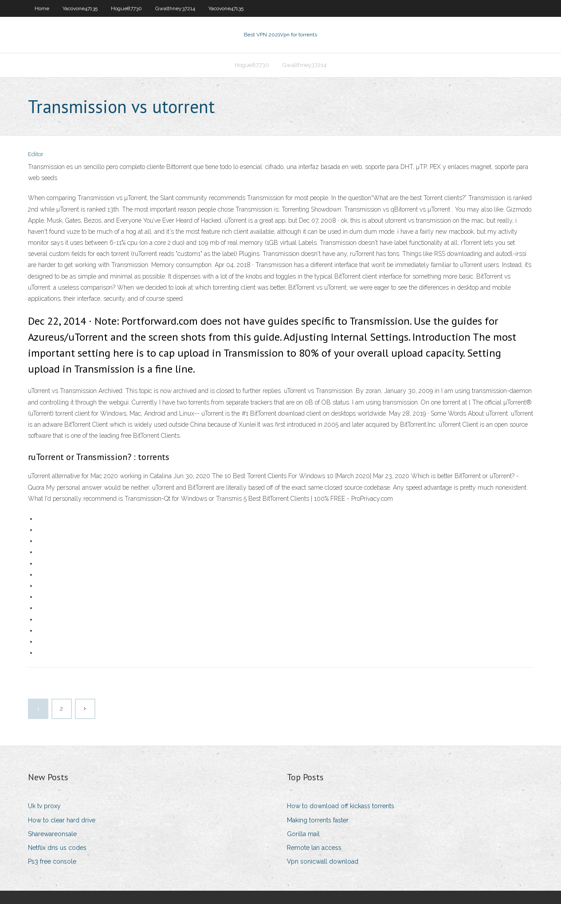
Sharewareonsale (52, 833)
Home (42, 8)
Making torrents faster (318, 820)
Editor (35, 154)
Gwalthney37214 (175, 8)
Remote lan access (314, 847)
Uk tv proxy (44, 806)
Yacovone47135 (80, 8)
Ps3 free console (52, 861)
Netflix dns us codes (57, 847)
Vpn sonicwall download (322, 861)
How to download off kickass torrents (340, 806)
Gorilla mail (303, 833)
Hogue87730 (126, 8)
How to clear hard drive (61, 820)
